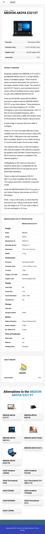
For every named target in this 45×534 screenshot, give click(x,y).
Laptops (6, 10)
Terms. (37, 528)
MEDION (22, 373)
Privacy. (22, 530)
